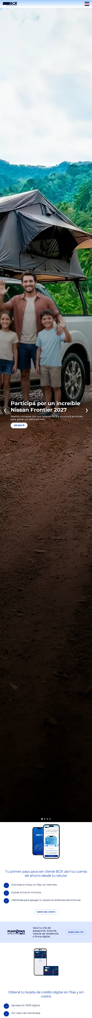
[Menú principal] (87, 4)
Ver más (19, 425)
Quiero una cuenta (46, 912)
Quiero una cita (76, 932)
